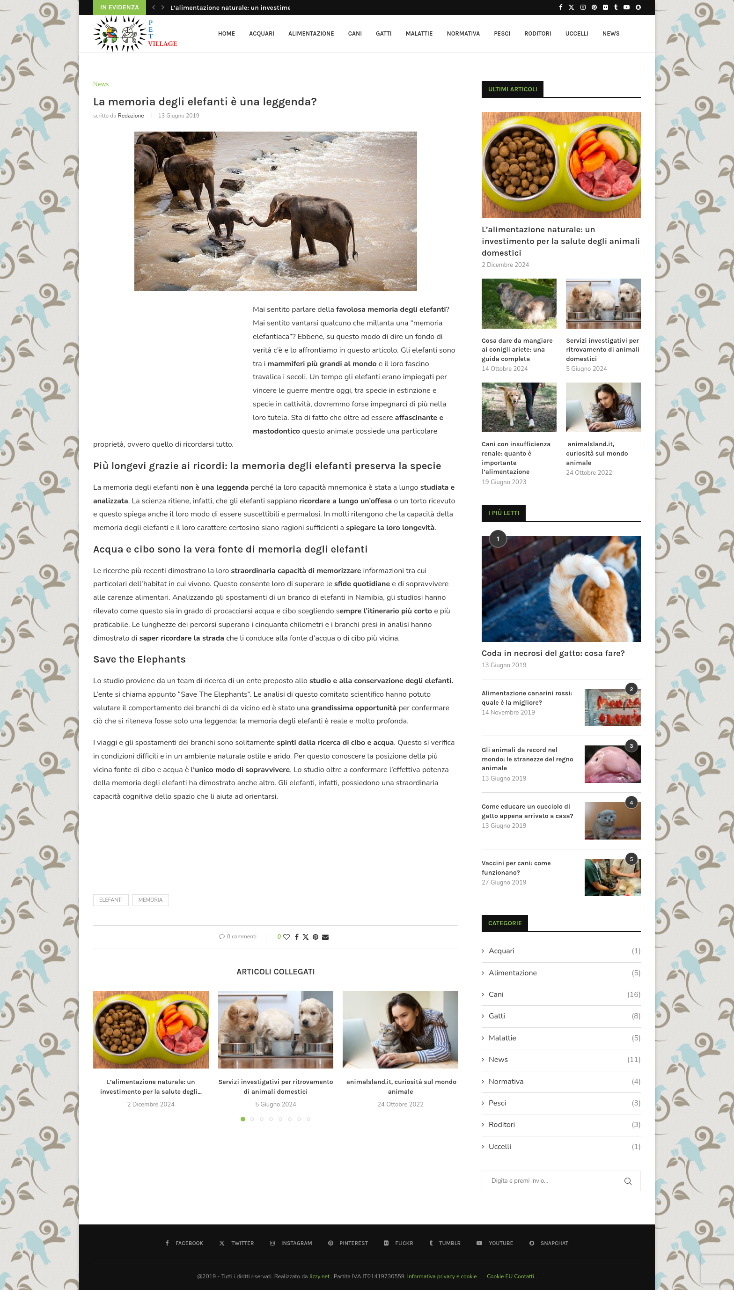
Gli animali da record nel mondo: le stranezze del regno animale (527, 759)
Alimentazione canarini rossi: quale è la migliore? (527, 698)
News (611, 33)
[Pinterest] (594, 7)
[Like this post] (286, 937)
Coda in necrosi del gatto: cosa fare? (553, 653)
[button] (153, 7)
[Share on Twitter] (305, 937)
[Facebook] (560, 7)
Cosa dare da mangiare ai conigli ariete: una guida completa (517, 350)
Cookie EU (500, 1276)
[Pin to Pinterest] (315, 937)
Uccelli (576, 33)
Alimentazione (311, 33)
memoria (151, 900)
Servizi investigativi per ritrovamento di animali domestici (602, 350)
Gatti (384, 33)
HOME (226, 33)
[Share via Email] (325, 937)
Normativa (463, 33)
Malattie (419, 33)
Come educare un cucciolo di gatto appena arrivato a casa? (527, 811)
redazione (131, 115)
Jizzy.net (320, 1276)
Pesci (502, 33)
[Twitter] (571, 7)
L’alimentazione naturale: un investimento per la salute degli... (266, 8)
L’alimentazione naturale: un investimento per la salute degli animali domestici (561, 241)
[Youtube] (627, 7)
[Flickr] (605, 7)
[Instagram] (583, 7)
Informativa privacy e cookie (442, 1276)
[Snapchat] (638, 7)
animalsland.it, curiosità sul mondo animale (597, 453)
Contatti (525, 1276)
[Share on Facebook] (297, 937)
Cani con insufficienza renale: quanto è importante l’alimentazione (516, 458)
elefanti (111, 900)
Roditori (537, 33)
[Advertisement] (171, 363)
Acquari (261, 33)
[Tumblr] (615, 7)
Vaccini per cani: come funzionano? (516, 868)
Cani (355, 33)
